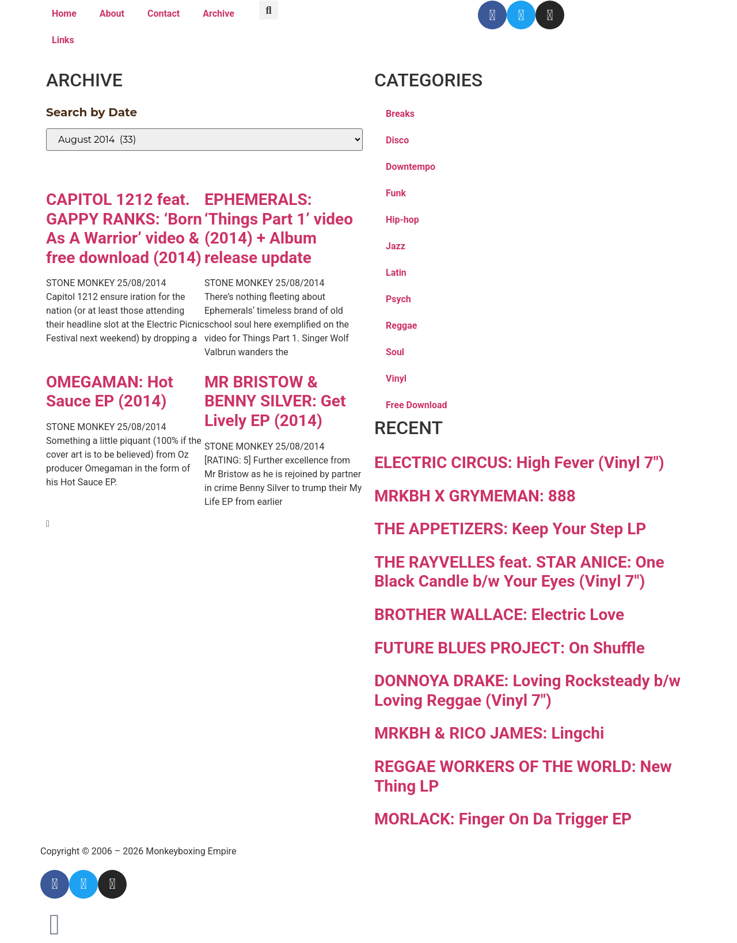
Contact (163, 13)
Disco (397, 140)
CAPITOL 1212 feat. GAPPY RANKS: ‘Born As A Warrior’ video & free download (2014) (124, 228)
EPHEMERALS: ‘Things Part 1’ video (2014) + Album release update (278, 228)
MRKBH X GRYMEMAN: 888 (475, 495)
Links (63, 40)
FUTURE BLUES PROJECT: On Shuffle (509, 647)
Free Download (416, 405)
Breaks (400, 113)
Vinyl (396, 378)
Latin (396, 272)
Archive (218, 13)
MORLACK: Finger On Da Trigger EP (503, 818)
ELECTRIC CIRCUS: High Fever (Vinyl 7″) (519, 462)
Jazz (395, 246)
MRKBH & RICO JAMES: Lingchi (489, 733)
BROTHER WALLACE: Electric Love (499, 614)
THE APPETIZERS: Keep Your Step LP (510, 528)
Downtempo (410, 166)
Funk (396, 193)
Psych (398, 299)
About (112, 13)
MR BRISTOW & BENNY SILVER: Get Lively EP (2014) (274, 401)
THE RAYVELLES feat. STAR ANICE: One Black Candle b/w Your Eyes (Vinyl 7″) (519, 572)
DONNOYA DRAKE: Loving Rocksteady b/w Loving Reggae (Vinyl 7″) (527, 690)
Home (64, 13)
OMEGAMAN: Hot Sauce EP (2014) (109, 391)
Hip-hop (402, 219)
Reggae (401, 325)
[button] (268, 10)
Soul (395, 352)
